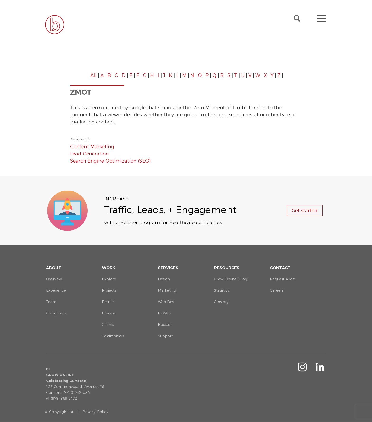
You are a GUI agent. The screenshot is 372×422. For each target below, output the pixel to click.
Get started (305, 210)
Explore (109, 279)
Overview (54, 279)
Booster (165, 324)
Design (164, 279)
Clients (108, 324)
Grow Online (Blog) (231, 279)
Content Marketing (92, 147)
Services (168, 267)
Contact (280, 267)
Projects (109, 290)
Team (51, 301)
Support (165, 336)
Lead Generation (89, 154)
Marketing (167, 290)
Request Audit (282, 279)
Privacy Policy (95, 411)
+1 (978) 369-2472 (61, 398)
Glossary (221, 301)
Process (108, 313)
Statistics (221, 290)
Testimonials (113, 336)
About (53, 267)
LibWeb (164, 313)
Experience (56, 290)
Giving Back (56, 313)
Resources (226, 267)
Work (108, 267)
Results (108, 301)
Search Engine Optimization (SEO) (110, 161)
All (93, 75)
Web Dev (166, 301)
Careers (276, 290)
